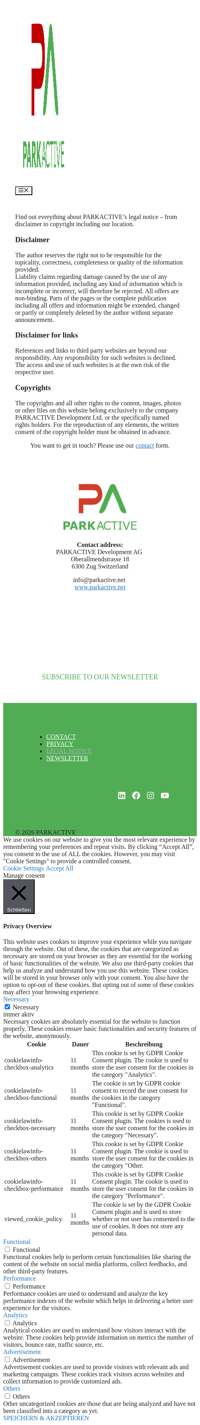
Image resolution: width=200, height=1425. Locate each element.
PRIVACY (59, 743)
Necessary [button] (16, 999)
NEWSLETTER (67, 758)
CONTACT (61, 736)
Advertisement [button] (22, 1351)
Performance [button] (19, 1278)
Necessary (26, 1007)
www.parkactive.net (100, 587)
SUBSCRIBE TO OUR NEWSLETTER (100, 677)
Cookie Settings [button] (23, 868)
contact (145, 445)
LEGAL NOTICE (69, 751)
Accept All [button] (59, 868)
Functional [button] (16, 1241)
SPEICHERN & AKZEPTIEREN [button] (46, 1418)
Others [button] (11, 1388)
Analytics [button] (15, 1315)
